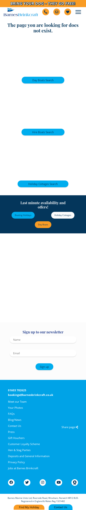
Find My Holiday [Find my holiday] (29, 507)
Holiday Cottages (62, 215)
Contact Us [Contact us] (60, 507)
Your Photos (15, 407)
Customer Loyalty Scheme (24, 444)
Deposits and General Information (29, 456)
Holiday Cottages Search (43, 184)
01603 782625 (17, 390)
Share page (69, 427)
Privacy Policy (16, 462)
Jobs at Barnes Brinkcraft (23, 468)
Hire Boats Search (43, 132)
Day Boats (43, 224)
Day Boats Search (43, 80)
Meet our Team (17, 401)
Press (11, 432)
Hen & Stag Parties (19, 450)
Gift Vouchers (16, 438)
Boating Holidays (23, 215)
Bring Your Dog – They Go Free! (43, 3)
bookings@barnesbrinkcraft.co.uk (30, 395)
